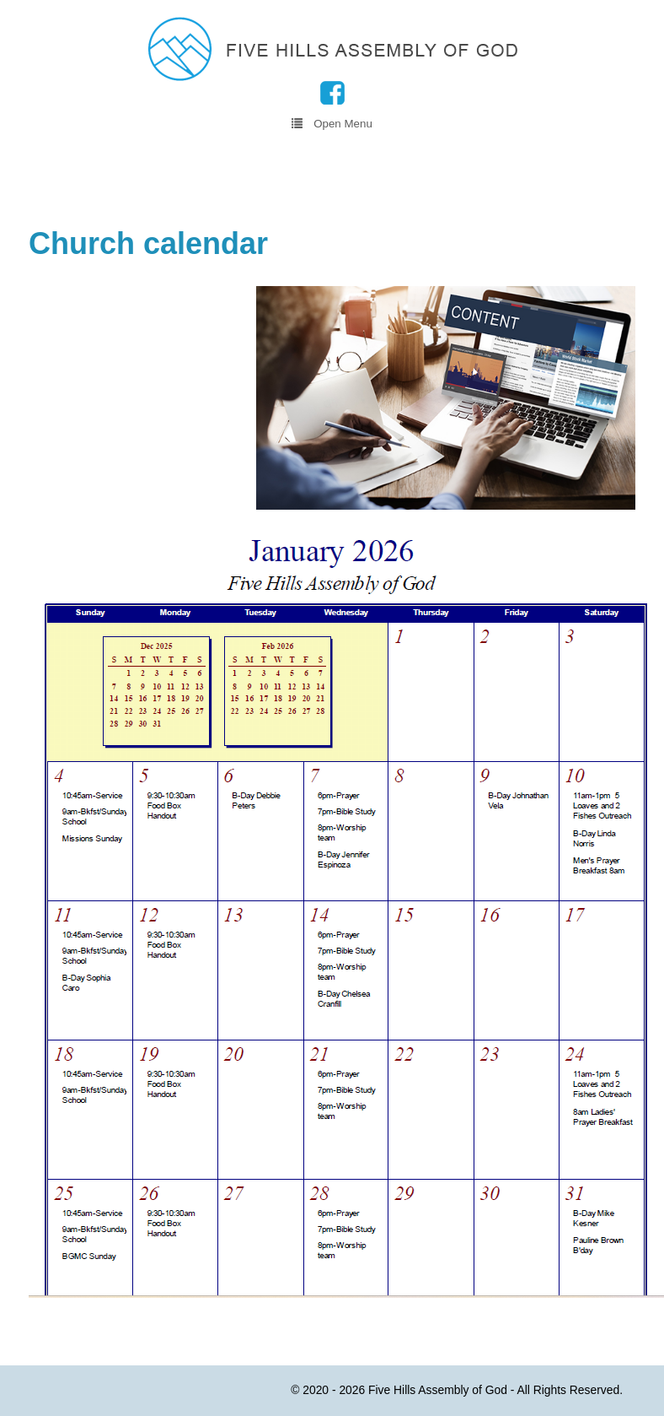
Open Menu (332, 123)
